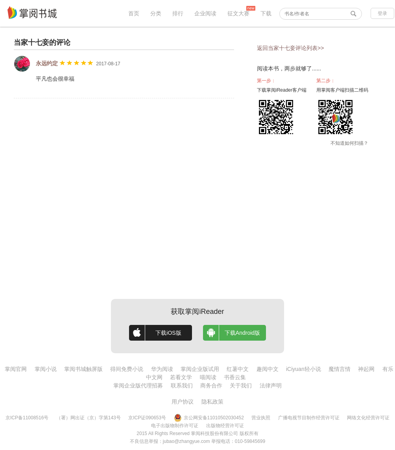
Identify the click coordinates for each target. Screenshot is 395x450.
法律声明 (271, 385)
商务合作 (211, 385)
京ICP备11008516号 (27, 417)
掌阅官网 (16, 369)
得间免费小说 (126, 369)
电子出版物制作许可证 (174, 425)
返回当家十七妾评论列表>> (290, 48)
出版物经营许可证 (225, 425)
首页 (133, 13)
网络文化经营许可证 (368, 417)
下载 (265, 13)
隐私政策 (212, 401)
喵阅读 (208, 377)
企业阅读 (205, 13)
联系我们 (182, 385)
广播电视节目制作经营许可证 (309, 417)
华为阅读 (162, 369)
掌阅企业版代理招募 (138, 385)
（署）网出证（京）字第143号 (88, 417)
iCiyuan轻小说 (303, 369)
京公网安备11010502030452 (209, 417)
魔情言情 (340, 369)
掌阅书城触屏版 (83, 369)
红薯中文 (238, 369)
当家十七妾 (31, 42)
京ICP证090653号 (147, 417)
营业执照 (260, 417)
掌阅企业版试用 (200, 369)
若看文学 (181, 377)
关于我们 (241, 385)
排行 (177, 13)
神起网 (366, 369)
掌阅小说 (46, 369)
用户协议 (183, 401)
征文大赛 (238, 13)
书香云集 (235, 377)
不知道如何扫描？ (349, 143)
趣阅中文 (268, 369)
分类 (155, 13)
